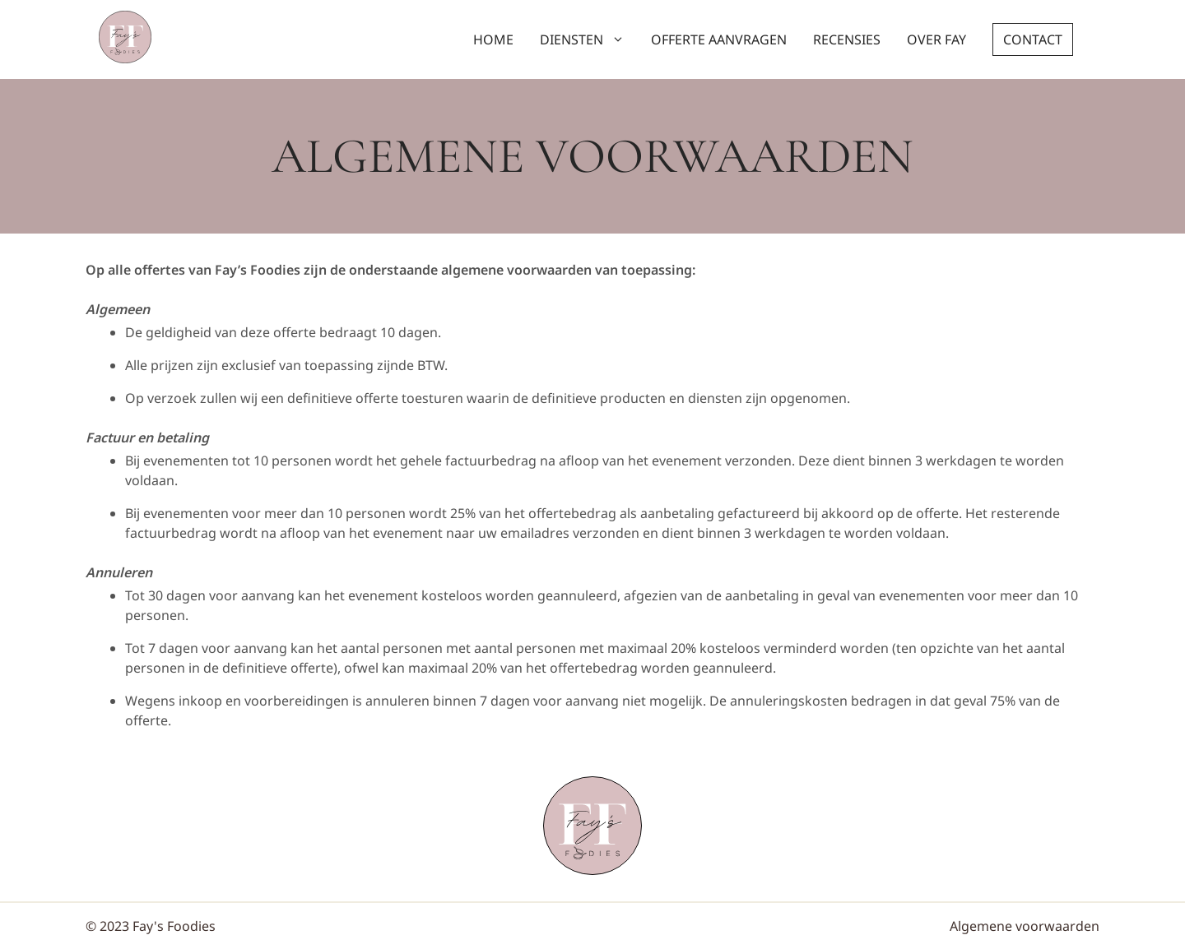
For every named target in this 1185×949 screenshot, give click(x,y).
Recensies (847, 39)
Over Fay (936, 39)
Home (493, 39)
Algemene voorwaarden (1024, 926)
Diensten (589, 39)
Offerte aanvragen (719, 39)
